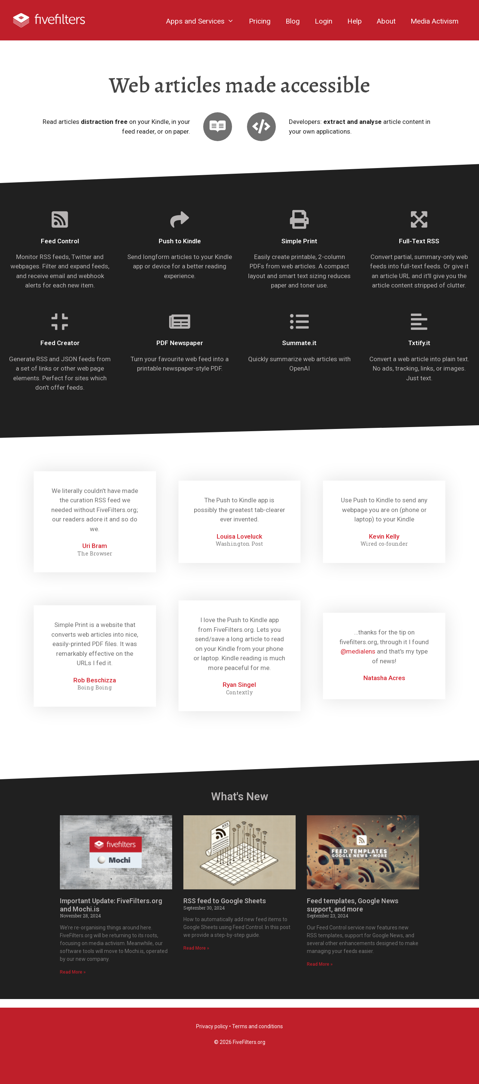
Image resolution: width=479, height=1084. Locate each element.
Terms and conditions (257, 1026)
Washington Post (239, 552)
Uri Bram (94, 554)
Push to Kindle (180, 249)
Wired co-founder (384, 552)
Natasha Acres (384, 686)
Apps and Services (203, 21)
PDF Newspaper (179, 352)
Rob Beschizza (94, 688)
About (386, 21)
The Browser (94, 562)
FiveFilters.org (249, 1042)
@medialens (358, 660)
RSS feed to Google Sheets (224, 909)
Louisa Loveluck (239, 545)
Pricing (260, 21)
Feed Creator (60, 352)
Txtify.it (419, 352)
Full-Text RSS (419, 249)
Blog (293, 21)
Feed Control (60, 249)
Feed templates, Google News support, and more (353, 913)
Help (354, 21)
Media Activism (434, 21)
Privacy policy (212, 1026)
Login (323, 21)
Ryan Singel (239, 693)
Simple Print (299, 249)
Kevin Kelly (384, 545)
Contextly (239, 701)
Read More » (73, 980)
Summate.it (299, 352)
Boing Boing (94, 696)
